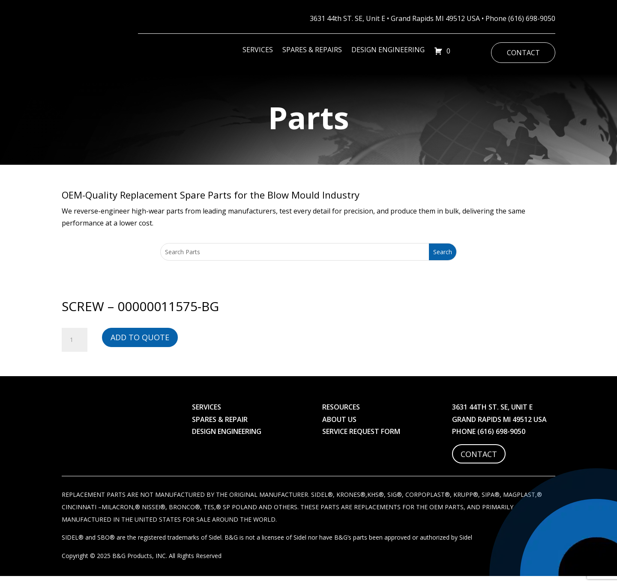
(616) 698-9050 (531, 18)
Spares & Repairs (312, 50)
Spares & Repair (220, 426)
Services (258, 50)
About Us (339, 426)
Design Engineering (388, 50)
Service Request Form (361, 439)
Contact (523, 53)
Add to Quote (140, 345)
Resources (341, 414)
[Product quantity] (74, 347)
